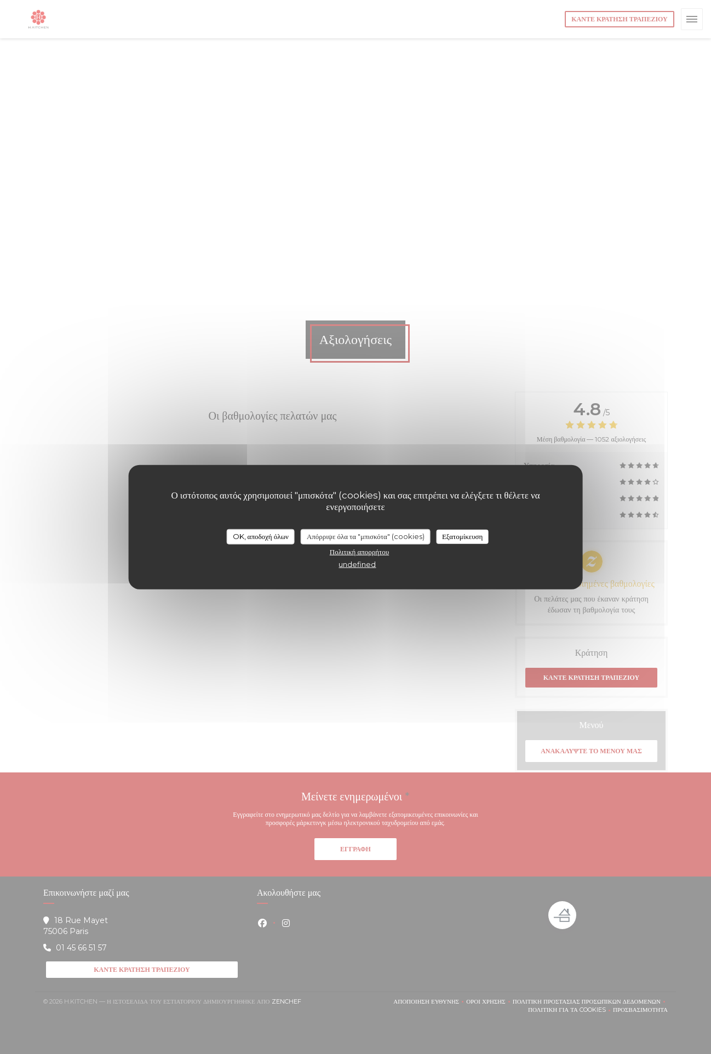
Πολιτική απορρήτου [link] (359, 551)
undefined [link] (357, 563)
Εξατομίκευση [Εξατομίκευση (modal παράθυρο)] (462, 536)
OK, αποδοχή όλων (261, 536)
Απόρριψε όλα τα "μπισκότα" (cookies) (366, 536)
